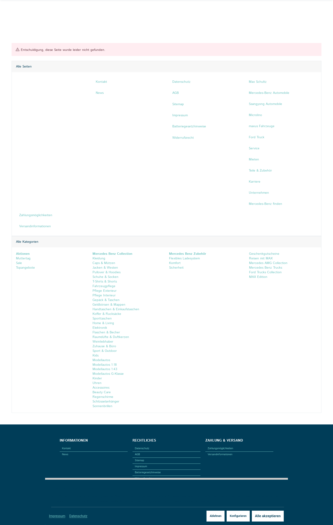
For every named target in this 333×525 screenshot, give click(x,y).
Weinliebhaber (102, 341)
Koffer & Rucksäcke (106, 314)
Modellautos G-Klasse (108, 374)
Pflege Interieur (104, 295)
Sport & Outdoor (104, 351)
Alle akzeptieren (263, 516)
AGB (137, 454)
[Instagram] (21, 9)
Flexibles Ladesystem (184, 258)
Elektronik (99, 327)
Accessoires (100, 388)
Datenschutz (81, 516)
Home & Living (103, 323)
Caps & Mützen (103, 263)
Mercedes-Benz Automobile (269, 93)
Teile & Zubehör (260, 170)
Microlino (255, 115)
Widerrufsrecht (143, 478)
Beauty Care (101, 392)
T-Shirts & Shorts (104, 281)
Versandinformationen (220, 454)
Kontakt (66, 448)
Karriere (254, 181)
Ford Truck (256, 137)
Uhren (97, 383)
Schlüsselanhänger (105, 401)
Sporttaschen (102, 318)
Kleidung (98, 258)
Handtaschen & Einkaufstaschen (115, 309)
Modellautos (101, 360)
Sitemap (139, 460)
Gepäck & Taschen (106, 300)
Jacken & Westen (105, 267)
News (65, 454)
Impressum (60, 516)
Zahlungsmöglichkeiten (220, 448)
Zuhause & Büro (104, 346)
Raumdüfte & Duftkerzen (110, 337)
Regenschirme (102, 397)
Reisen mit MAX (260, 258)
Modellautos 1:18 (104, 364)
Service (254, 148)
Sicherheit (176, 267)
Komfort (175, 263)
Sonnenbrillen (102, 406)
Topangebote (25, 267)
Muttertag (23, 258)
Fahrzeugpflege (103, 286)
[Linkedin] (28, 9)
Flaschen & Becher (106, 332)
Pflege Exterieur (104, 291)
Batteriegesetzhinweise (148, 472)
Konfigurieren (231, 516)
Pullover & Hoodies (106, 272)
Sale (19, 263)
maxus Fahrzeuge (261, 126)
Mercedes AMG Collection (267, 263)
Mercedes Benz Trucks (265, 267)
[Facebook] (15, 9)
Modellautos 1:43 (104, 369)
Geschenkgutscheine (263, 254)
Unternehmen (259, 192)
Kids (95, 355)
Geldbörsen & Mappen (108, 304)
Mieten (254, 159)
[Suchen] (284, 9)
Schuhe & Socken (105, 277)
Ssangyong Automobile (265, 104)
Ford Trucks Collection (265, 272)
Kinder (97, 378)
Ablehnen (207, 516)
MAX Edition (257, 277)
